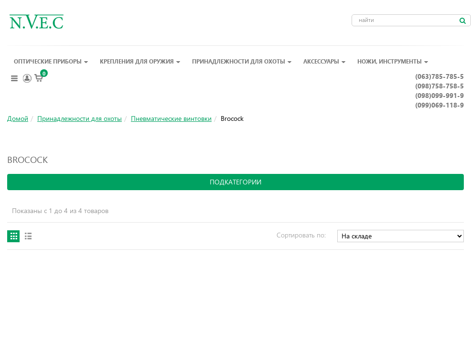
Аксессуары (324, 61)
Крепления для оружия (140, 61)
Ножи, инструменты (392, 61)
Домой (17, 118)
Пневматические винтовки (171, 118)
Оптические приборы (51, 61)
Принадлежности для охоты (242, 61)
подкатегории (235, 181)
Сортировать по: (301, 234)
